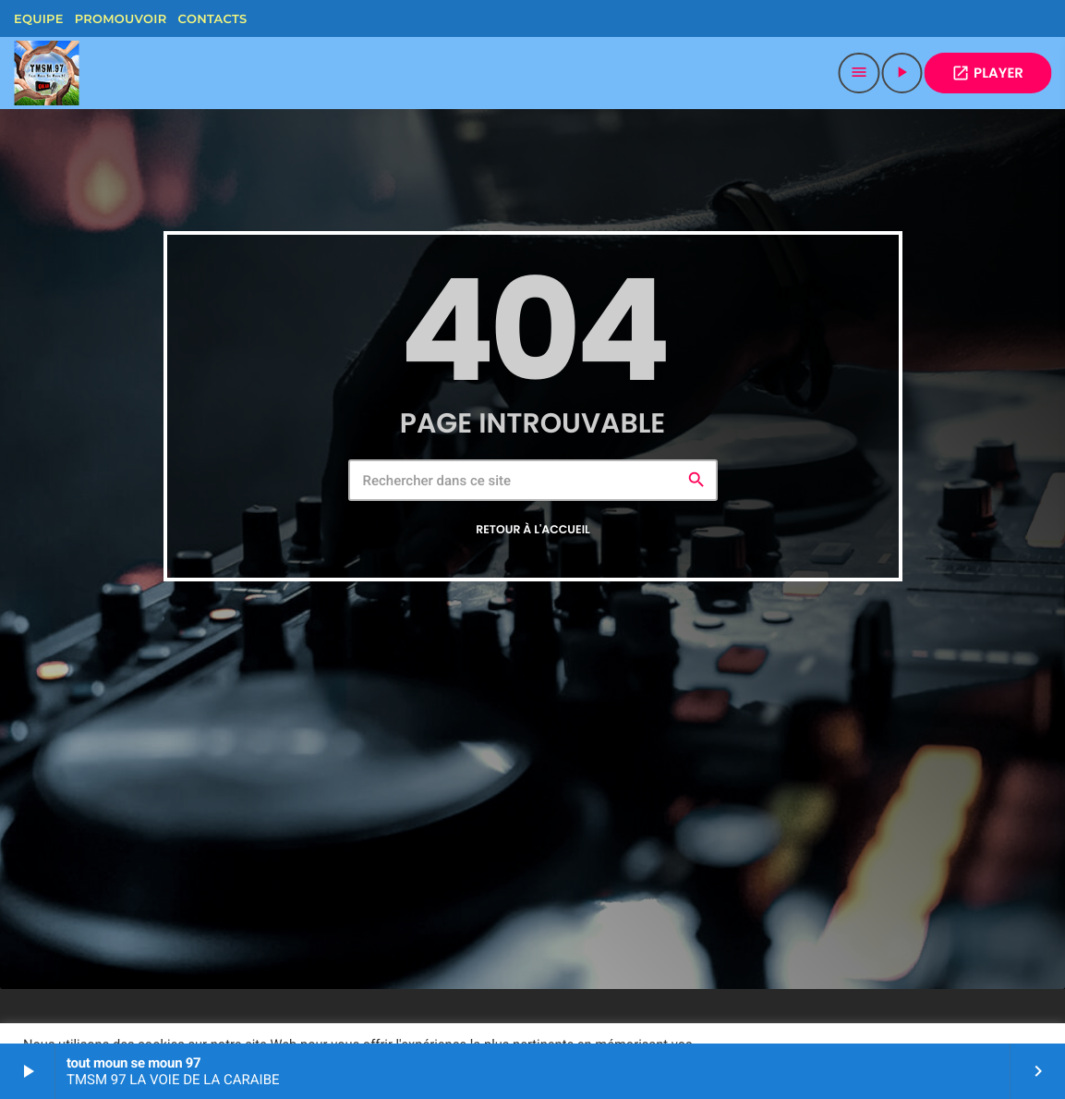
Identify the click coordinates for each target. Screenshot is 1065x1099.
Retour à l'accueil (533, 530)
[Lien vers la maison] (46, 73)
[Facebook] (269, 18)
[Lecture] (901, 73)
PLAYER (987, 73)
